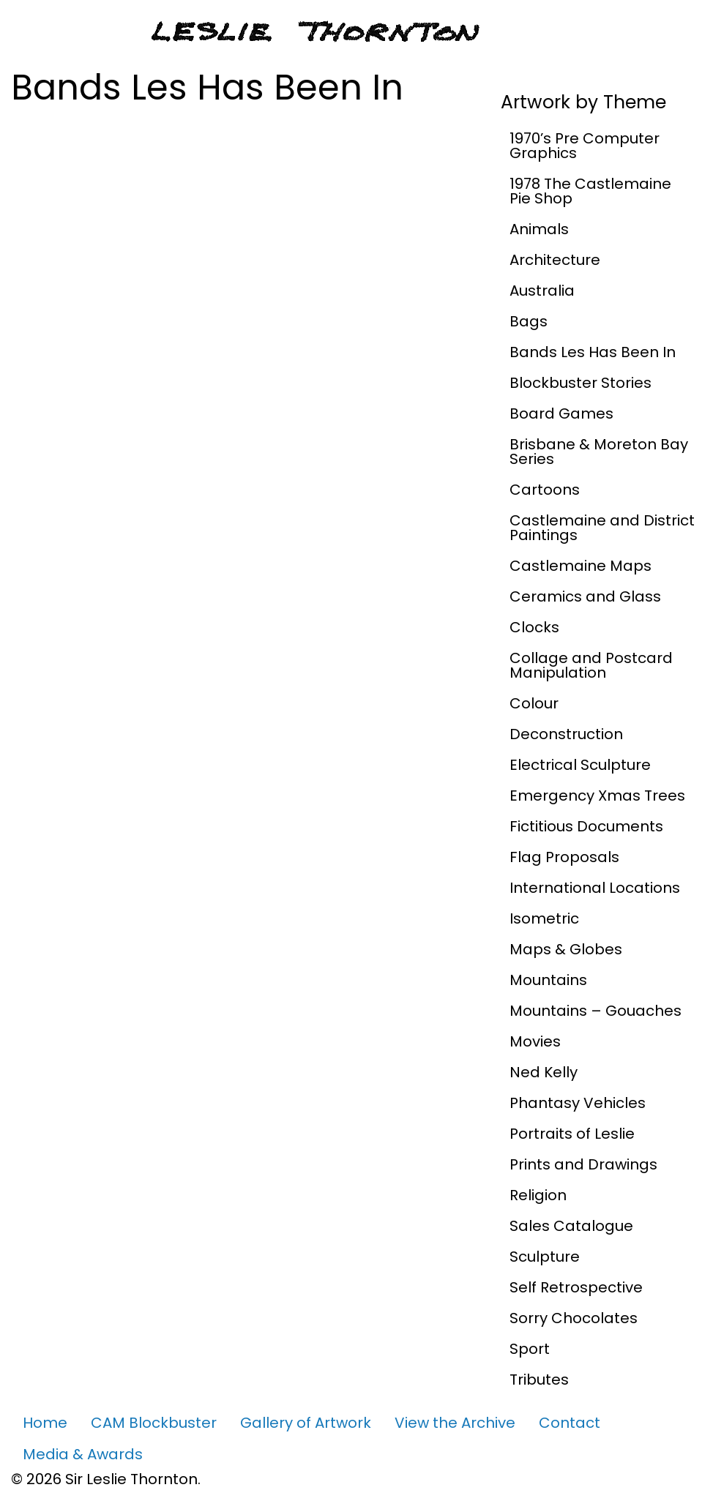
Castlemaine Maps (580, 565)
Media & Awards (83, 1454)
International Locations (594, 887)
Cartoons (544, 489)
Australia (542, 290)
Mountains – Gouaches (595, 1010)
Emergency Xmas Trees (597, 795)
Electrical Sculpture (580, 765)
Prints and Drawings (583, 1164)
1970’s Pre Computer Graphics (584, 145)
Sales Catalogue (571, 1226)
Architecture (554, 260)
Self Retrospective (576, 1287)
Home (45, 1422)
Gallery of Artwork (305, 1422)
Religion (538, 1195)
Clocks (534, 627)
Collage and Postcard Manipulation (591, 665)
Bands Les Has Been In (592, 352)
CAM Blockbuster (154, 1422)
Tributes (539, 1379)
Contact (569, 1422)
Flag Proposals (564, 857)
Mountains (548, 980)
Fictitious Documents (586, 826)
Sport (529, 1349)
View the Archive (455, 1422)
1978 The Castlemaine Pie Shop (590, 191)
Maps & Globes (565, 949)
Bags (528, 321)
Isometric (544, 918)
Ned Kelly (543, 1072)
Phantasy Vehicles (577, 1103)
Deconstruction (566, 734)
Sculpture (544, 1256)
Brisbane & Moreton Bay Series (598, 451)
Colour (534, 703)
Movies (535, 1041)
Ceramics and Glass (585, 596)
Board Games (561, 413)
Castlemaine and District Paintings (602, 527)
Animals (539, 229)
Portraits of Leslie (572, 1133)
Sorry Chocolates (573, 1318)
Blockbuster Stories (580, 383)
